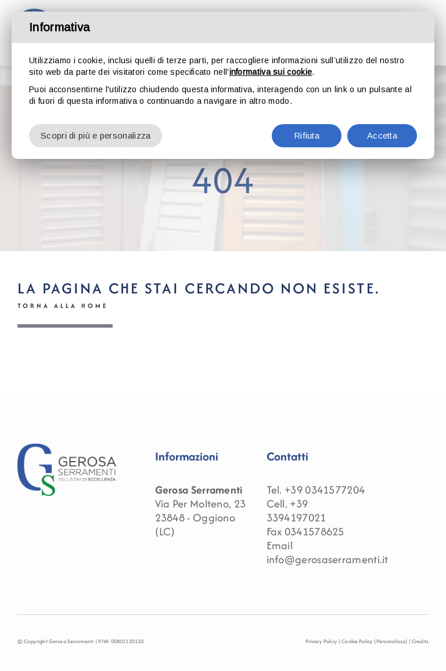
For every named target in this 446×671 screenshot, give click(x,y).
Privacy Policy (321, 641)
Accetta (382, 135)
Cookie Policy (357, 641)
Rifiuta (306, 135)
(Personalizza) (390, 641)
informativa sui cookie (270, 72)
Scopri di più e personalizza (95, 135)
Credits (420, 641)
